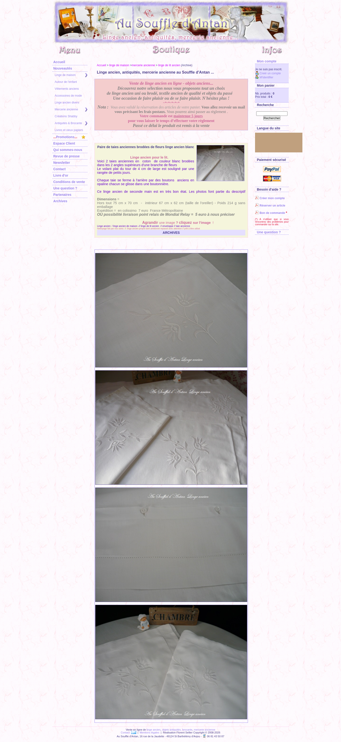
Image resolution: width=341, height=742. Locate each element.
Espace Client (64, 143)
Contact (59, 169)
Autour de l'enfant (66, 82)
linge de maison (119, 65)
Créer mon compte (270, 198)
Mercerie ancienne (71, 110)
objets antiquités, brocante (177, 729)
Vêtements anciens (67, 88)
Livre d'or (60, 175)
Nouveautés (62, 68)
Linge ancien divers (67, 102)
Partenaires (62, 195)
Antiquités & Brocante (71, 123)
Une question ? (65, 188)
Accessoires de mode (68, 95)
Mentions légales (149, 732)
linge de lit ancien (169, 65)
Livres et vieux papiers (69, 130)
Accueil (59, 62)
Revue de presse (66, 156)
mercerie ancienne (143, 65)
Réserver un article (270, 205)
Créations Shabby (66, 116)
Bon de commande (270, 213)
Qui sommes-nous (67, 150)
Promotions (69, 137)
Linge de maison (71, 75)
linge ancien (154, 729)
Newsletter (61, 162)
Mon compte (265, 61)
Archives (60, 201)
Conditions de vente (69, 182)
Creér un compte (268, 73)
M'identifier (264, 77)
